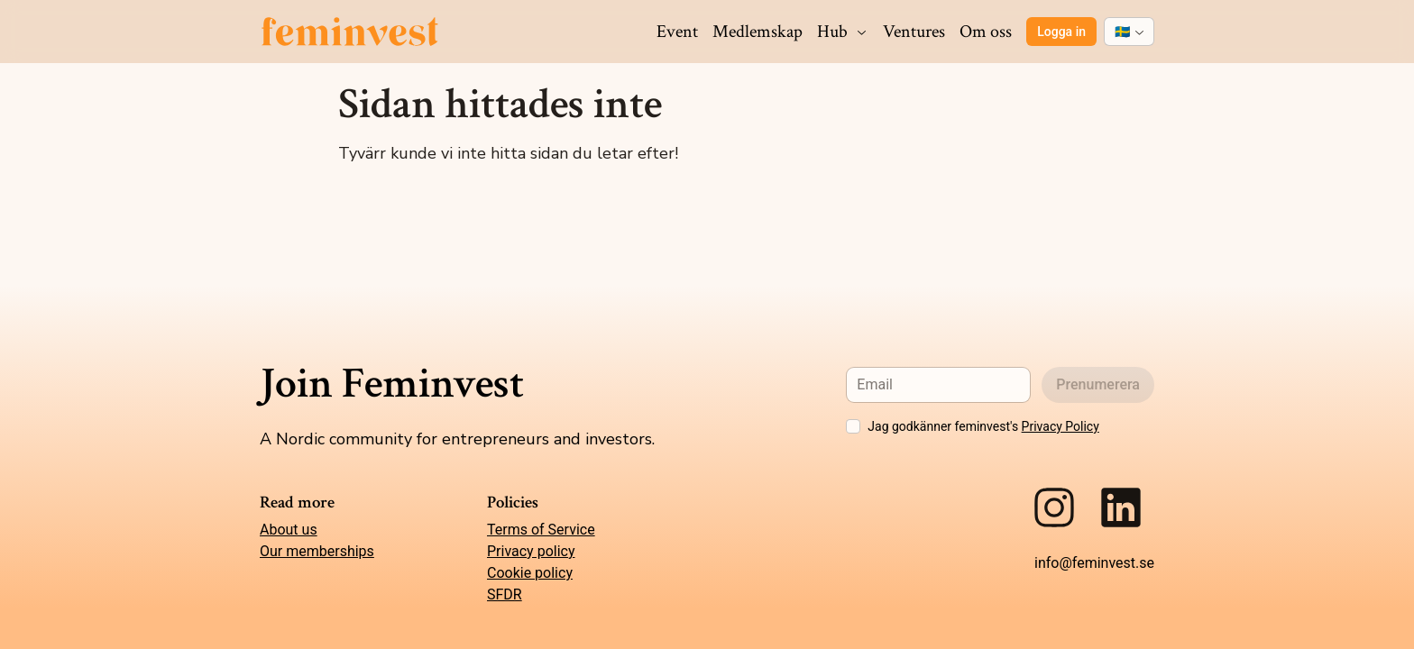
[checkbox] (853, 426)
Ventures (914, 31)
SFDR (504, 594)
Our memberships (317, 551)
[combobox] (1129, 31)
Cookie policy (530, 572)
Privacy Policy (1060, 426)
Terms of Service (541, 529)
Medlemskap (757, 31)
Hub (842, 31)
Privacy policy (531, 551)
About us (288, 529)
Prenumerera (1098, 384)
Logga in (1061, 31)
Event (677, 31)
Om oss (986, 31)
